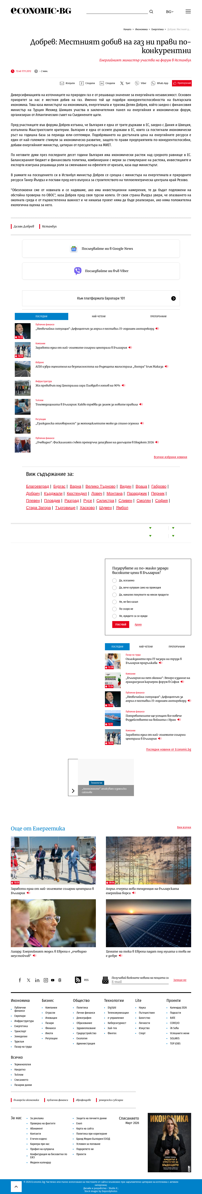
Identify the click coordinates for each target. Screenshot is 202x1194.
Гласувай (120, 624)
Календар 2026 (178, 1007)
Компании (40, 343)
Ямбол (122, 507)
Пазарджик (137, 493)
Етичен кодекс (38, 1139)
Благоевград (37, 486)
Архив (138, 624)
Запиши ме (179, 980)
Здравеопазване (86, 1028)
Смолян (144, 500)
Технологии (96, 782)
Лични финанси (86, 1012)
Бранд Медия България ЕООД (93, 1139)
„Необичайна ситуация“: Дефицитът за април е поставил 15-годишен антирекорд (97, 328)
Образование (84, 1023)
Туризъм (19, 1041)
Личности (144, 1023)
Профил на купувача (42, 1149)
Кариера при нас (40, 1144)
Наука (142, 1007)
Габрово (159, 486)
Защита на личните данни (91, 1118)
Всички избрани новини (170, 457)
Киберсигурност (117, 1023)
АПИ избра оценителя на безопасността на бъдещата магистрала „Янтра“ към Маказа (102, 366)
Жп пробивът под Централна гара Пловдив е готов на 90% (80, 385)
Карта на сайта (85, 1128)
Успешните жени (179, 1033)
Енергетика (158, 29)
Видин (125, 486)
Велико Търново (101, 486)
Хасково (87, 507)
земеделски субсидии (111, 1100)
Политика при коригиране (91, 1133)
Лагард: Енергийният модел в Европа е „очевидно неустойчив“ (49, 954)
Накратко (19, 1069)
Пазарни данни (23, 1085)
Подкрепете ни (85, 1149)
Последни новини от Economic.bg (168, 749)
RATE (172, 1018)
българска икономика (26, 1100)
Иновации (51, 1018)
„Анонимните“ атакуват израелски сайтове (104, 790)
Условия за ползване (88, 1144)
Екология (82, 1038)
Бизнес (48, 1000)
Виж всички (184, 827)
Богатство (144, 1018)
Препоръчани (158, 316)
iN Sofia (174, 1028)
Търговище (65, 507)
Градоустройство (86, 1033)
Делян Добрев (24, 226)
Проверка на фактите (42, 1123)
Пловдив (52, 500)
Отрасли (50, 1012)
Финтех (112, 1033)
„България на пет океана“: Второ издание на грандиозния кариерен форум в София (158, 680)
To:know (39, 400)
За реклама (37, 1118)
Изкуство (144, 1028)
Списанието (21, 1080)
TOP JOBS (175, 1043)
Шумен (105, 507)
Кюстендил (77, 493)
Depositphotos (109, 1191)
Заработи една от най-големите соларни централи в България (84, 347)
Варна (75, 486)
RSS (81, 980)
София (161, 500)
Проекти (173, 1000)
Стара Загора (38, 507)
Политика (82, 1007)
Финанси (50, 1028)
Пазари (49, 1023)
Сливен (125, 500)
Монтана (115, 493)
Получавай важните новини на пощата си (140, 978)
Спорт (142, 1033)
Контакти (35, 1133)
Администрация (86, 1043)
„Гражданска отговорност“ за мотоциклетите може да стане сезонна (90, 423)
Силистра (105, 500)
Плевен (33, 500)
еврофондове (83, 1100)
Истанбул (49, 226)
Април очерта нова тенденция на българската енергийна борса (142, 891)
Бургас (59, 486)
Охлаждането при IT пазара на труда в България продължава (154, 661)
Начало (127, 29)
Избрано (40, 362)
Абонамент (36, 1128)
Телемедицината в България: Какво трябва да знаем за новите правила (89, 404)
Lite (138, 1000)
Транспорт (20, 1031)
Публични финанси (45, 324)
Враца (141, 486)
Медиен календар (40, 1162)
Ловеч (96, 493)
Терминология (22, 1064)
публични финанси (57, 1100)
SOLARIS (175, 1038)
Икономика (141, 29)
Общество (81, 1000)
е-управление (116, 1018)
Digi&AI (112, 1007)
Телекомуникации (118, 1012)
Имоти (49, 1033)
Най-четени (99, 316)
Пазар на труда (133, 654)
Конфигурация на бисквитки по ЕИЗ (48, 1156)
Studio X (113, 1188)
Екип (79, 1123)
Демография (84, 1018)
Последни (41, 316)
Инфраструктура (44, 381)
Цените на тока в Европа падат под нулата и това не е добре (148, 954)
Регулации (41, 419)
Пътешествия (147, 1012)
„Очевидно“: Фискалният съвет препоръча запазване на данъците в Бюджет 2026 (97, 442)
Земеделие (20, 1036)
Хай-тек (112, 1028)
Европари (20, 1016)
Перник (158, 493)
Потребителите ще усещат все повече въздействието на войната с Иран (154, 717)
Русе (87, 500)
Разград (72, 500)
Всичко (17, 1057)
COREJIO (175, 1023)
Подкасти (175, 1012)
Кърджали (53, 493)
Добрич (33, 493)
